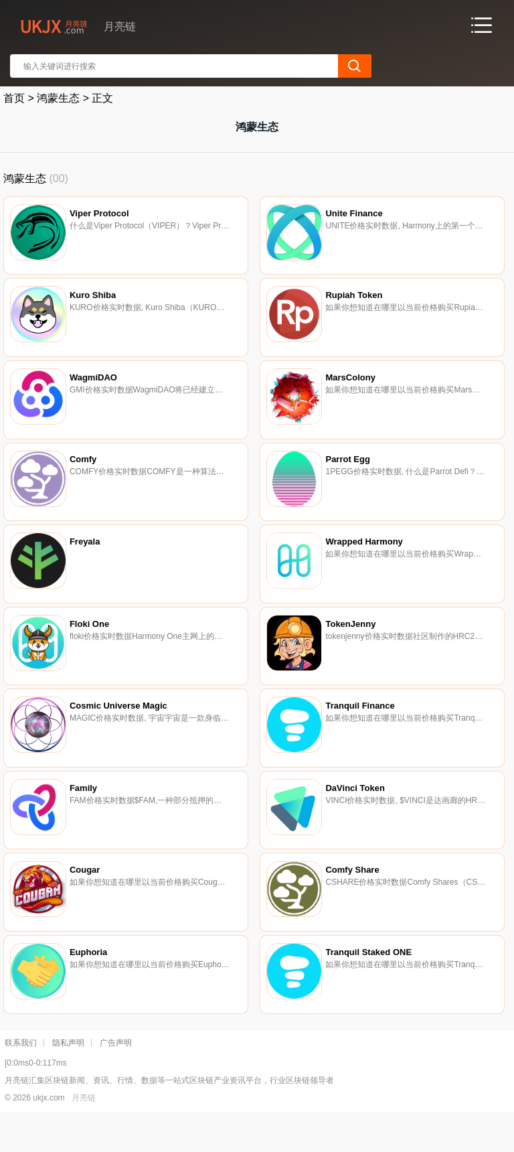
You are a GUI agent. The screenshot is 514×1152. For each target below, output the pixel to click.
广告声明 (116, 1078)
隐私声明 (68, 1078)
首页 (14, 98)
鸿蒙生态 (58, 98)
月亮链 (84, 1132)
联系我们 (21, 1078)
